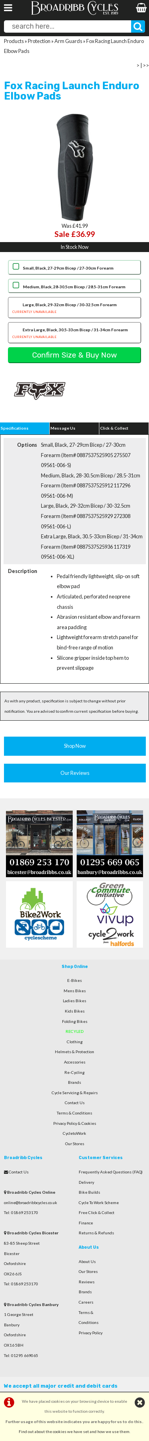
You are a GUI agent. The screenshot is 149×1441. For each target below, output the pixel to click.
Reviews (87, 1281)
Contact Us (75, 1102)
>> (146, 65)
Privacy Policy (91, 1332)
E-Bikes (74, 980)
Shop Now (75, 746)
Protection (39, 41)
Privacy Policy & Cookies (74, 1123)
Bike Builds (89, 1192)
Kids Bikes (75, 1011)
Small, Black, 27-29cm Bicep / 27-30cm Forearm (68, 268)
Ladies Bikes (74, 1000)
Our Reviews (74, 773)
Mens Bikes (75, 990)
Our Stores (74, 1143)
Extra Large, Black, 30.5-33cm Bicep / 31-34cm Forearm (74, 334)
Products (14, 41)
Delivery (86, 1182)
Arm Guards (68, 41)
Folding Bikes (74, 1021)
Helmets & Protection (74, 1051)
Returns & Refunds (96, 1232)
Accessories (74, 1062)
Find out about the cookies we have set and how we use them (74, 1431)
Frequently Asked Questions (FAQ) (111, 1171)
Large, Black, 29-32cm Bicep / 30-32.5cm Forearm (74, 309)
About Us (87, 1261)
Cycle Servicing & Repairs (75, 1092)
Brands (74, 1082)
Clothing (75, 1041)
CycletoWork (74, 1133)
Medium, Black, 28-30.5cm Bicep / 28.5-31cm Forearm (74, 286)
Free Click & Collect (96, 1212)
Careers (86, 1302)
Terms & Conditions (74, 1113)
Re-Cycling (74, 1072)
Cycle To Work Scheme (99, 1202)
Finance (86, 1222)
